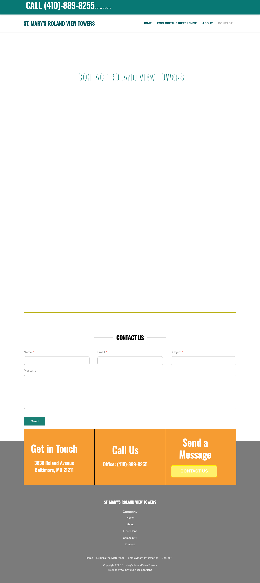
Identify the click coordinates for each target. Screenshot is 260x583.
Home (147, 23)
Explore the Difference (177, 23)
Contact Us (194, 470)
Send (35, 421)
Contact (225, 23)
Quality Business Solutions (136, 569)
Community (130, 537)
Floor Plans (130, 531)
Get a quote (103, 7)
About (207, 23)
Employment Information (143, 557)
